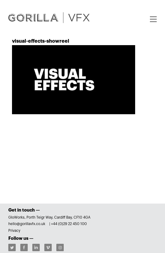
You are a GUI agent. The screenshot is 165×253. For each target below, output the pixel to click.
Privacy (14, 230)
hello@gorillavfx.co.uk (27, 224)
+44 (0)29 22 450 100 (69, 224)
